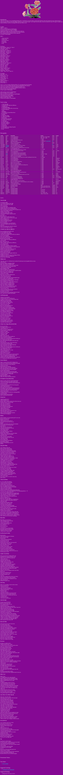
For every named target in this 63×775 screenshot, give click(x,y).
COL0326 (7, 145)
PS (52, 141)
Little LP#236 (48, 141)
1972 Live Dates (5, 763)
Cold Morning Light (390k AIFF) (8, 769)
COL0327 (7, 146)
